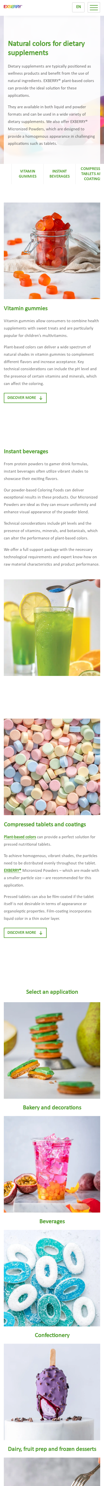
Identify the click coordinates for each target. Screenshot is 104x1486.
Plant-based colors (20, 837)
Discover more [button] (25, 398)
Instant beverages (59, 174)
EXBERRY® (12, 871)
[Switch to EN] (78, 7)
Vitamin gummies (27, 174)
